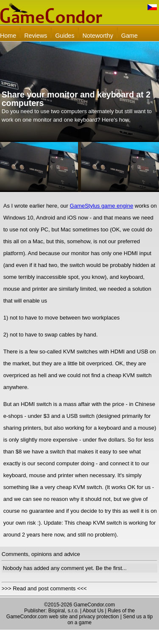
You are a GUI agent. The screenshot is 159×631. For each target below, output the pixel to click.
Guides (64, 35)
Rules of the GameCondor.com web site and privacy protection (70, 614)
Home (8, 35)
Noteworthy (97, 35)
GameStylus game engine (102, 206)
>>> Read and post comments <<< (44, 588)
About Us (93, 611)
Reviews (35, 35)
